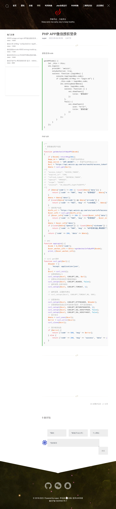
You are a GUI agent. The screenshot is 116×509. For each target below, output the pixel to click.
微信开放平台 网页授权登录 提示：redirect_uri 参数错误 (26, 61)
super (56, 498)
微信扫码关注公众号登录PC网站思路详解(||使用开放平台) (27, 55)
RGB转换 (74, 6)
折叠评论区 (95, 404)
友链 (31, 6)
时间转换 (48, 6)
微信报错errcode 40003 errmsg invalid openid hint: (25, 49)
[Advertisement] (22, 81)
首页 (14, 6)
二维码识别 (87, 6)
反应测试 (100, 6)
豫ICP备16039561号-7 (58, 501)
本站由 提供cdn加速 (71, 498)
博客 (39, 6)
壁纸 (22, 6)
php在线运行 (62, 6)
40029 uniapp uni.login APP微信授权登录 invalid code (26, 38)
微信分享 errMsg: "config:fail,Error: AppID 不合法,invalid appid (28, 44)
